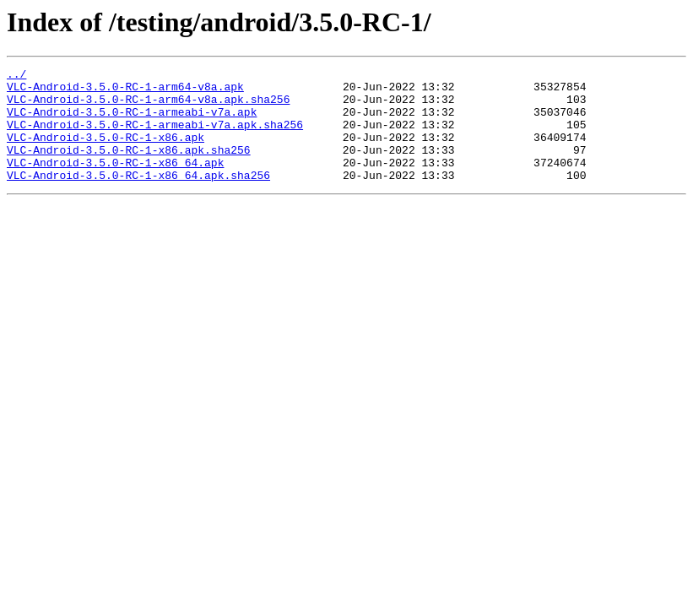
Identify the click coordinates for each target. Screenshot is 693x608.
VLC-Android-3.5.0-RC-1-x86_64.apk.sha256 (138, 197)
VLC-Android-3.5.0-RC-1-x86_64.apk (115, 182)
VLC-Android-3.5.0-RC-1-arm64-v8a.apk (125, 91)
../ (16, 76)
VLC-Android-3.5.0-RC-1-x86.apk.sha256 (129, 167)
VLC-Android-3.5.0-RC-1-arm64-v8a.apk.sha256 (148, 106)
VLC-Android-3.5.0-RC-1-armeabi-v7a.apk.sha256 (155, 136)
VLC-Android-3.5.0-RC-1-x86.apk (105, 152)
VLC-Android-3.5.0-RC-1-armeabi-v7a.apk (132, 121)
